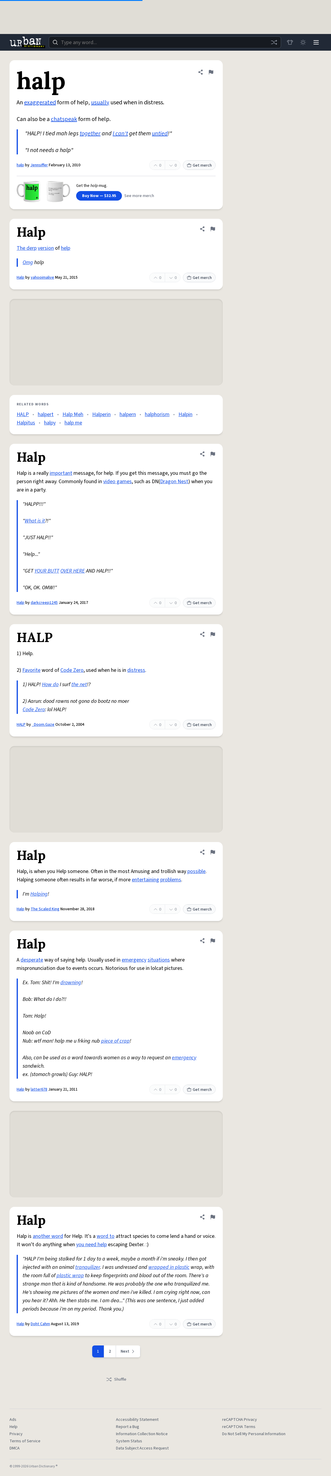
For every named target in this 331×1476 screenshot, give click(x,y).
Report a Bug (127, 1427)
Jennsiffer (39, 165)
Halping (39, 894)
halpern (128, 414)
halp (20, 165)
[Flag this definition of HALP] (212, 634)
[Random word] (273, 42)
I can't (120, 133)
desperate (32, 960)
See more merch (139, 196)
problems (170, 879)
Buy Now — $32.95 (99, 196)
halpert (46, 414)
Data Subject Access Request (142, 1448)
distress (136, 670)
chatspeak (64, 119)
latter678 (39, 1089)
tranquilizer (87, 1267)
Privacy (16, 1434)
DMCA (15, 1448)
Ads (13, 1420)
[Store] (290, 42)
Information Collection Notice (142, 1434)
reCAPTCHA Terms (238, 1427)
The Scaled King (45, 909)
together (90, 133)
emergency (134, 960)
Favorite (31, 670)
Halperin (101, 414)
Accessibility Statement (137, 1420)
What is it (35, 521)
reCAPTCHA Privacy (239, 1420)
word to (105, 1236)
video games (117, 481)
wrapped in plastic (168, 1267)
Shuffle (116, 1379)
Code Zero (72, 670)
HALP (23, 414)
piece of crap (115, 1041)
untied (160, 133)
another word (48, 1236)
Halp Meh (72, 414)
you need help (91, 1244)
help (65, 248)
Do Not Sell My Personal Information (253, 1434)
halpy (50, 423)
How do (50, 684)
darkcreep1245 (44, 603)
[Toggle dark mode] (303, 42)
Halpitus (26, 423)
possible (196, 871)
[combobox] (165, 42)
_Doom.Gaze (43, 725)
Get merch (199, 165)
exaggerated (40, 102)
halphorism (157, 414)
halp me (73, 423)
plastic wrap (70, 1275)
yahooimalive (42, 277)
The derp (27, 248)
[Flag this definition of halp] (211, 72)
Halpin (185, 414)
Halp (20, 277)
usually (100, 102)
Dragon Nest (174, 481)
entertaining (145, 879)
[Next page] (128, 1351)
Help (14, 1427)
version (46, 248)
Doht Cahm (40, 1324)
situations (159, 960)
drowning (70, 982)
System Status (129, 1441)
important (61, 473)
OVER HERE (72, 571)
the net (79, 684)
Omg (28, 262)
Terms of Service (25, 1441)
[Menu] (316, 42)
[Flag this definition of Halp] (212, 229)
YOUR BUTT (46, 571)
